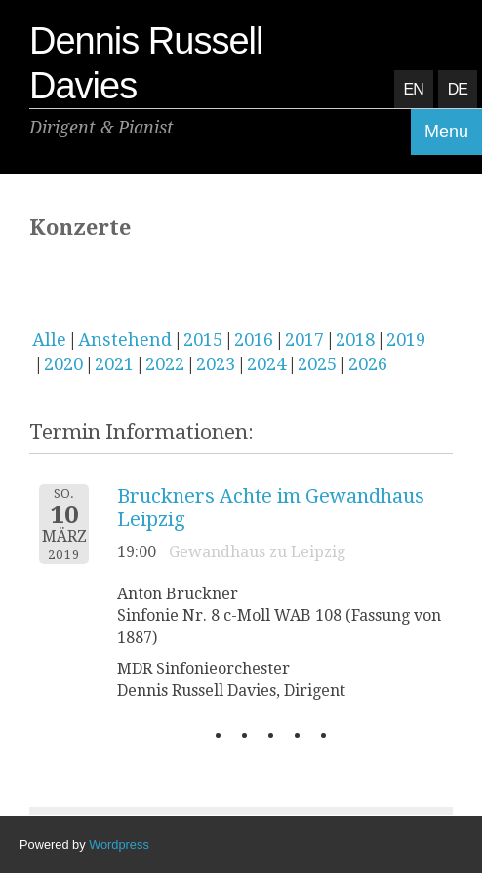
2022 (164, 364)
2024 (266, 364)
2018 (355, 339)
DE (457, 89)
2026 (367, 364)
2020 (63, 364)
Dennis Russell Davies (145, 63)
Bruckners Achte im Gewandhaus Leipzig (270, 507)
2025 (317, 364)
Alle (49, 339)
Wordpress (119, 844)
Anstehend (125, 339)
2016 (253, 339)
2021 (114, 364)
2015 (202, 339)
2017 (304, 339)
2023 (215, 364)
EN (413, 89)
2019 (405, 339)
